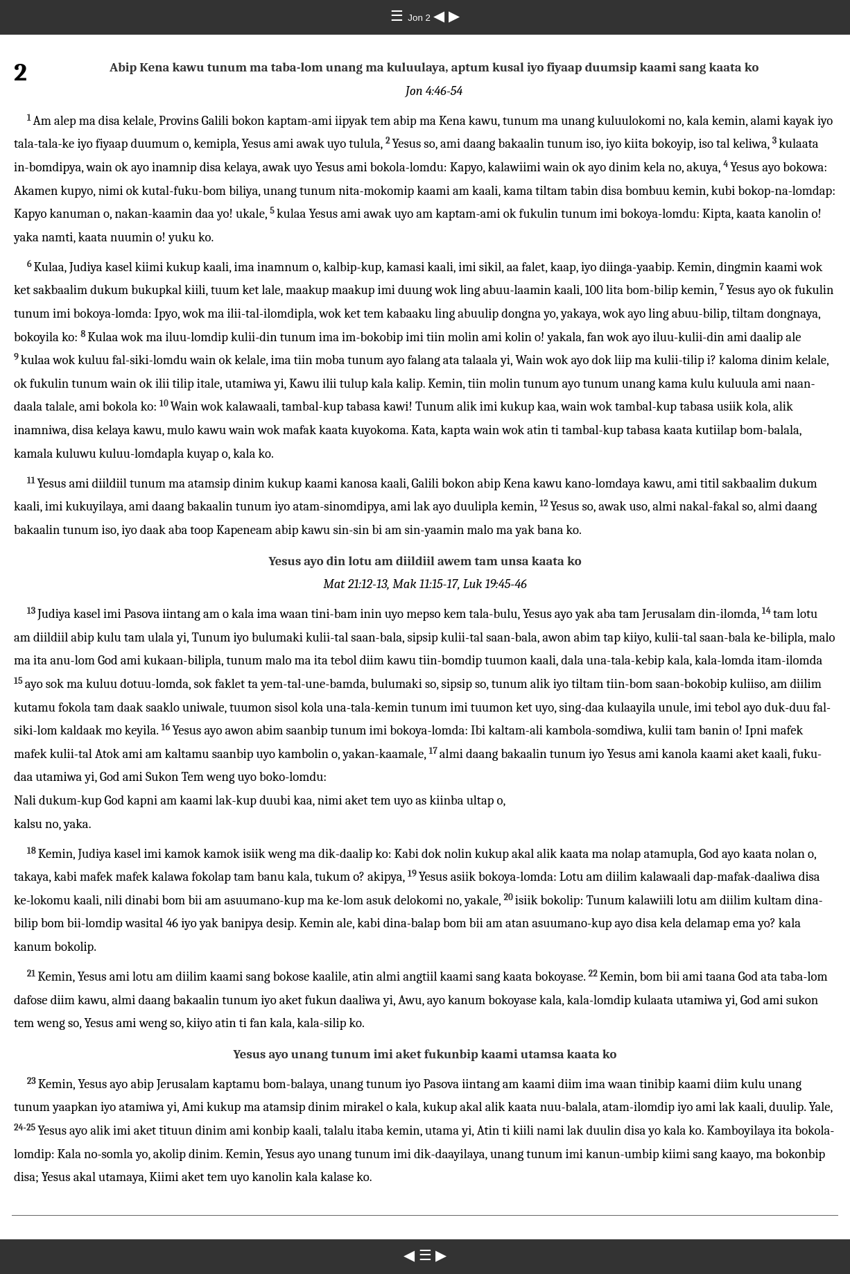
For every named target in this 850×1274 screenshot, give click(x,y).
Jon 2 (420, 17)
